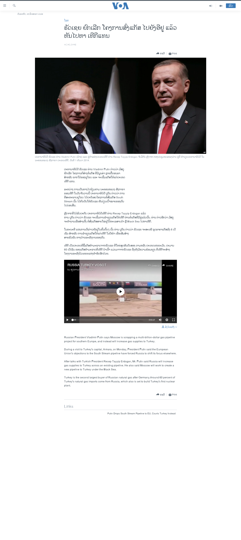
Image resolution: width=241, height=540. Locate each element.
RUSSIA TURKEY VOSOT (86, 265)
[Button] (160, 53)
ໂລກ (66, 20)
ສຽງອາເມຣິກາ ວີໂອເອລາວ (83, 270)
